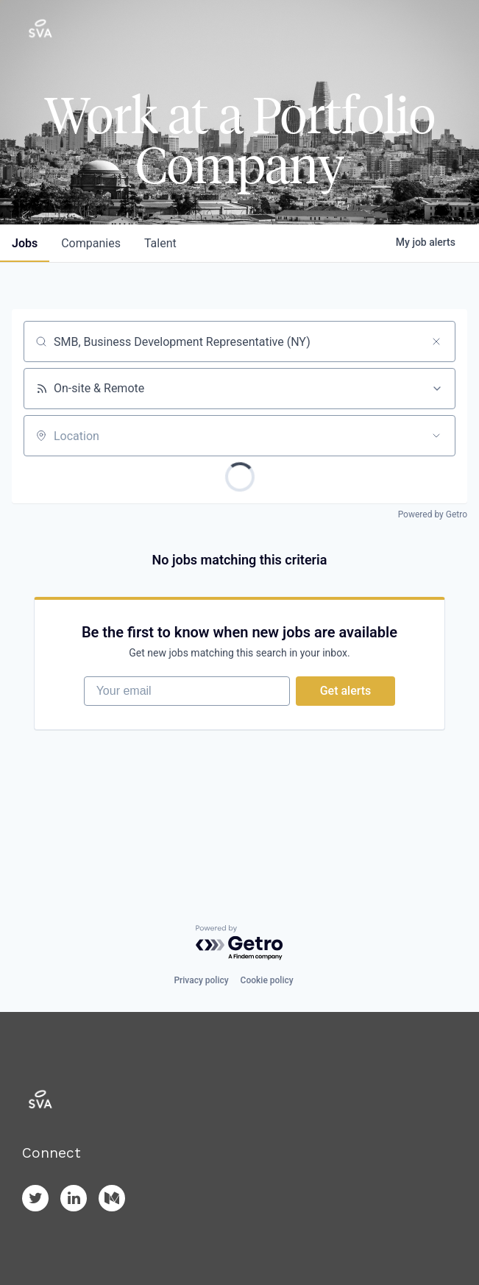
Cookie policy (267, 980)
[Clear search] (436, 341)
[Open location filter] (436, 436)
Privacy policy (201, 980)
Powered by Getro (432, 514)
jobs (25, 243)
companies (91, 243)
